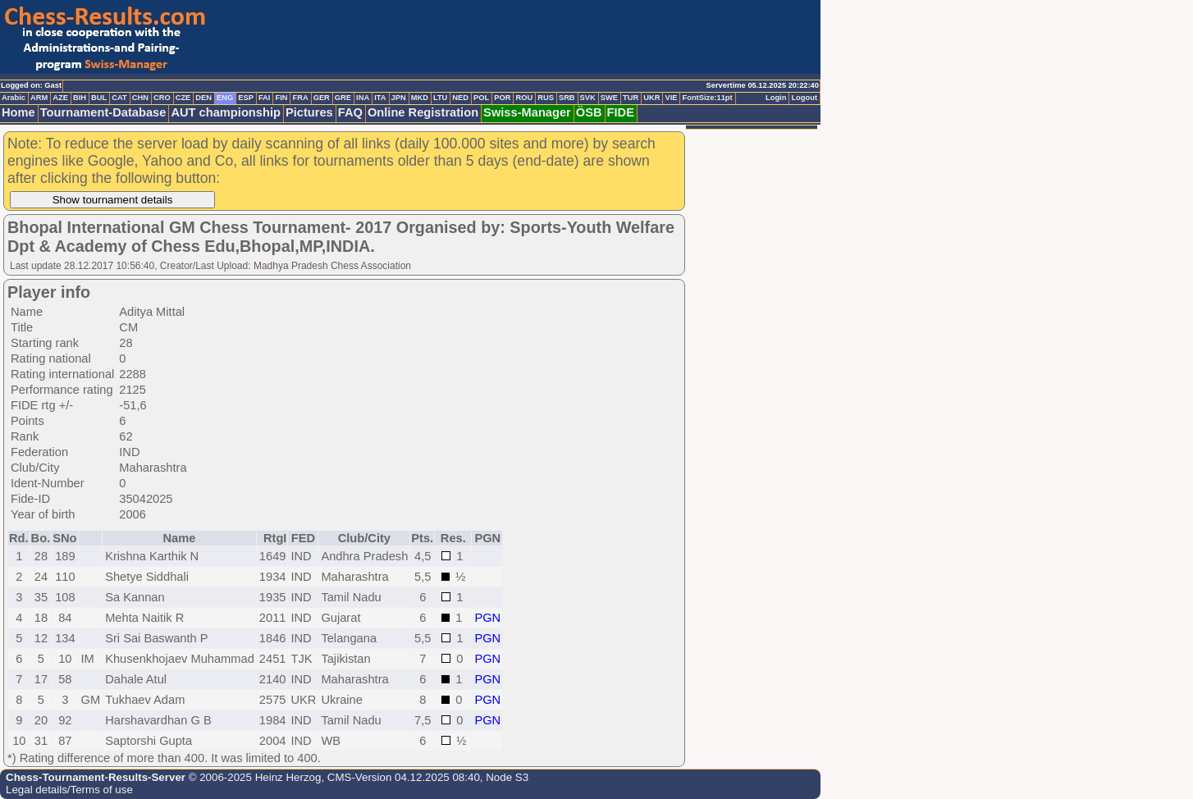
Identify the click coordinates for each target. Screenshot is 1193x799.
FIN (281, 98)
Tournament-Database (103, 112)
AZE (60, 98)
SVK (588, 98)
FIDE (620, 112)
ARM (39, 98)
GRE (343, 98)
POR (502, 98)
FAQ (350, 112)
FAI (264, 98)
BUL (99, 98)
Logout (804, 98)
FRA (300, 98)
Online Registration (423, 112)
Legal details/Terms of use (69, 789)
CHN (140, 98)
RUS (545, 98)
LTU (440, 98)
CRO (162, 98)
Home (18, 112)
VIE (671, 98)
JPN (398, 98)
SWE (609, 98)
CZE (183, 98)
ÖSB (589, 112)
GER (321, 98)
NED (460, 98)
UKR (651, 98)
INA (362, 98)
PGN (487, 617)
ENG (225, 98)
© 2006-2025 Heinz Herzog (253, 777)
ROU (524, 98)
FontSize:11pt (707, 98)
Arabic (13, 98)
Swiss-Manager (527, 112)
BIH (79, 98)
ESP (246, 98)
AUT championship (226, 112)
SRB (567, 98)
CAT (119, 98)
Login (776, 98)
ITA (380, 98)
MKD (419, 98)
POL (481, 98)
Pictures (309, 112)
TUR (630, 98)
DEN (203, 98)
